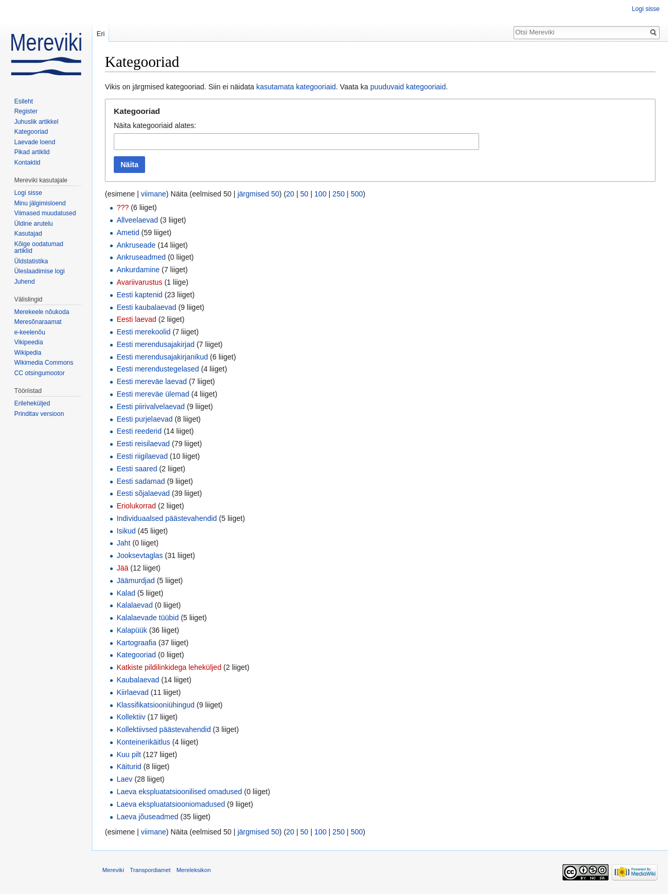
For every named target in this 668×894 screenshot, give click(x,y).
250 (338, 194)
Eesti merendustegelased (157, 369)
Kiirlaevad (132, 692)
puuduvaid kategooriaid (408, 87)
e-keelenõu (29, 332)
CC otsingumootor (39, 373)
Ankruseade (136, 245)
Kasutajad (28, 233)
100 (320, 194)
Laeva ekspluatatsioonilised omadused (179, 791)
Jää (122, 568)
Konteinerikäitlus (143, 742)
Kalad (125, 593)
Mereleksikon (193, 870)
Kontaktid (27, 162)
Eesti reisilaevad (143, 443)
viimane (153, 194)
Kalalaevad (134, 605)
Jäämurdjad (135, 580)
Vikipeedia (28, 342)
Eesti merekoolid (143, 332)
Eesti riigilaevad (142, 456)
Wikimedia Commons (43, 362)
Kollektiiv (130, 717)
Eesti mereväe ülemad (152, 394)
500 (357, 194)
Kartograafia (136, 642)
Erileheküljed (32, 403)
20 (290, 194)
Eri (101, 34)
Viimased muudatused (45, 213)
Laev (124, 779)
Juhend (24, 281)
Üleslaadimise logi (39, 271)
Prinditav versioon (39, 413)
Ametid (127, 232)
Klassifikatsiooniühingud (155, 705)
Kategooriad (136, 655)
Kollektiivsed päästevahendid (163, 729)
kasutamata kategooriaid (296, 87)
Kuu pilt (128, 754)
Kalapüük (131, 630)
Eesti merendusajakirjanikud (162, 357)
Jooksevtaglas (139, 555)
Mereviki (113, 870)
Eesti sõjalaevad (143, 493)
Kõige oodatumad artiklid (38, 247)
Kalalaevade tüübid (147, 617)
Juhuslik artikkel (36, 121)
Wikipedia (27, 352)
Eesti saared (136, 469)
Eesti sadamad (140, 481)
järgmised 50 (258, 194)
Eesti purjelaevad (144, 419)
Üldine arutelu (33, 223)
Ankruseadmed (140, 257)
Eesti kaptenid (139, 295)
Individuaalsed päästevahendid (166, 518)
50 (304, 194)
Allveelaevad (137, 220)
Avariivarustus (139, 282)
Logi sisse (646, 9)
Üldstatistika (31, 261)
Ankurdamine (138, 269)
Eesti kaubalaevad (146, 307)
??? (122, 207)
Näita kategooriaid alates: (155, 125)
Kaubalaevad (137, 680)
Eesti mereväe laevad (151, 381)
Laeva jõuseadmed (147, 816)
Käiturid (128, 766)
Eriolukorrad (136, 506)
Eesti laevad (136, 319)
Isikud (126, 531)
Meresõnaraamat (38, 322)
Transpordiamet (150, 870)
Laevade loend (34, 142)
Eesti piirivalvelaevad (150, 406)
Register (26, 111)
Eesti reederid (138, 431)
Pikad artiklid (32, 152)
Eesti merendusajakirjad (155, 344)
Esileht (23, 101)
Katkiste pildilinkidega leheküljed (168, 667)
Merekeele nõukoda (41, 312)
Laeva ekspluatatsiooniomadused (170, 804)
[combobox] (296, 141)
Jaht (123, 543)
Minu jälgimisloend (40, 203)
